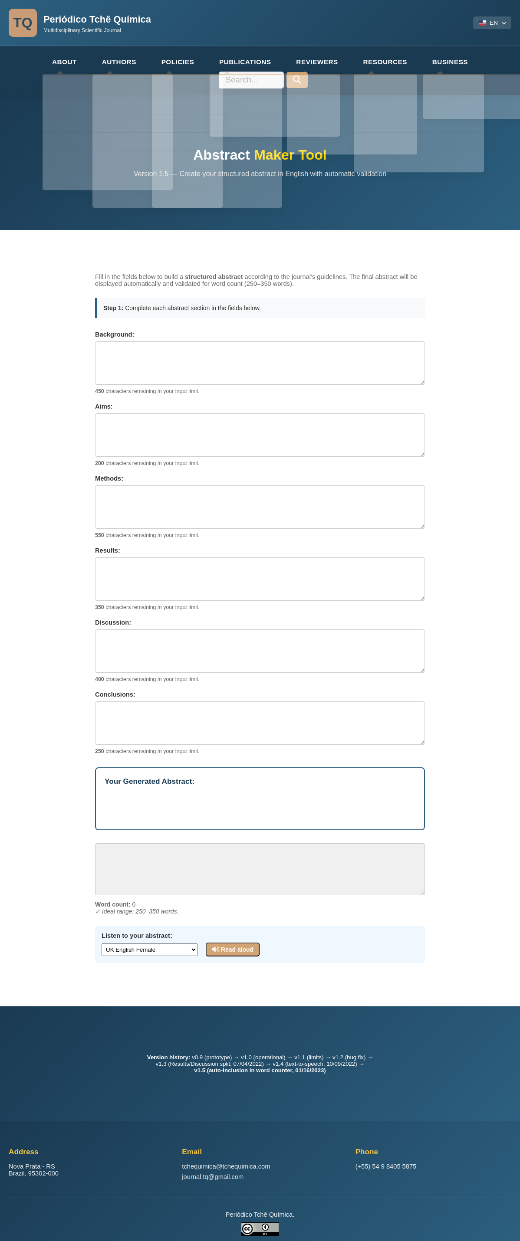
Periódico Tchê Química (106, 19)
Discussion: (113, 603)
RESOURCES (325, 60)
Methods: (109, 459)
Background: (114, 315)
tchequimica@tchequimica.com (226, 1161)
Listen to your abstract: (137, 917)
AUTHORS (83, 60)
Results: (107, 531)
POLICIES (136, 60)
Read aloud (232, 930)
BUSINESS (383, 60)
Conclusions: (115, 675)
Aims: (104, 387)
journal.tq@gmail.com (213, 1172)
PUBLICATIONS (197, 60)
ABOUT (34, 60)
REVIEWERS (263, 60)
